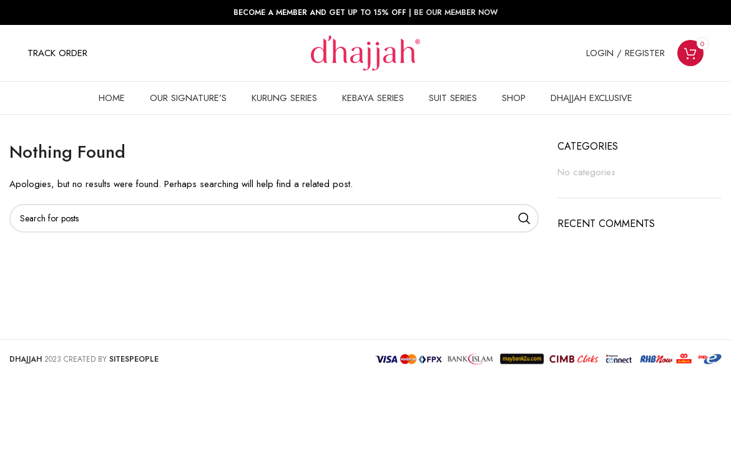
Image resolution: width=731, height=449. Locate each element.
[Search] (274, 218)
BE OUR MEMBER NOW (456, 12)
